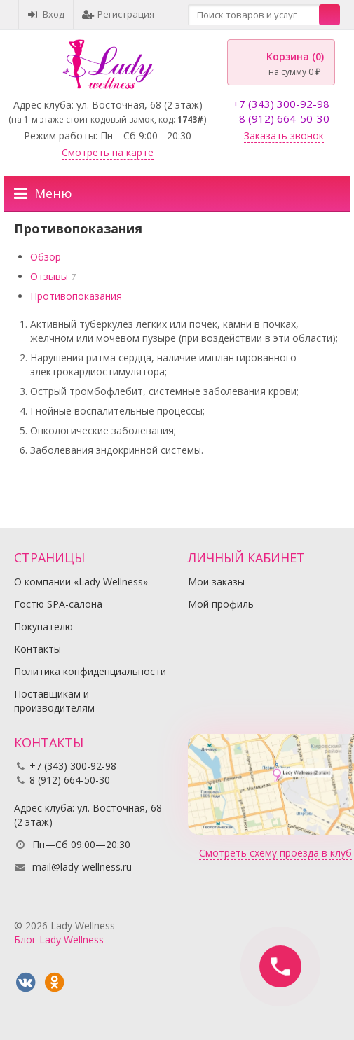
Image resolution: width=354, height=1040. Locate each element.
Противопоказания (76, 296)
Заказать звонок (284, 135)
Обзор (45, 256)
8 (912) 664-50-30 (284, 118)
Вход (45, 14)
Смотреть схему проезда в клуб (275, 852)
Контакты (37, 649)
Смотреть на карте (108, 152)
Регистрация (118, 14)
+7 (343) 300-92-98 (281, 104)
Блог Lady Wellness (59, 939)
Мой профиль (221, 604)
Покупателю (43, 626)
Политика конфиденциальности (90, 671)
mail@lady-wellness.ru (82, 866)
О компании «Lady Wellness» (81, 581)
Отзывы (49, 276)
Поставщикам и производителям (54, 700)
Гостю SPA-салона (58, 604)
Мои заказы (216, 581)
